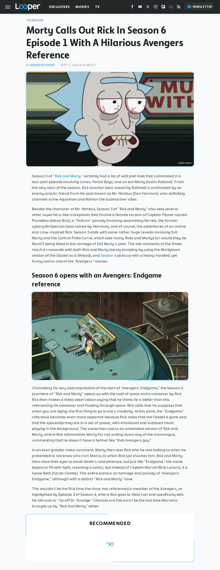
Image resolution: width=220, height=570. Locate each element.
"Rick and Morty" (67, 176)
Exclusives (59, 7)
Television (35, 20)
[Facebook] (132, 7)
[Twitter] (148, 7)
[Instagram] (155, 7)
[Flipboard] (163, 7)
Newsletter (199, 7)
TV (97, 7)
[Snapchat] (171, 7)
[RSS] (179, 7)
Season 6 (108, 255)
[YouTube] (140, 7)
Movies (82, 7)
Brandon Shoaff (42, 65)
